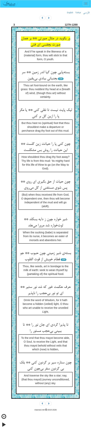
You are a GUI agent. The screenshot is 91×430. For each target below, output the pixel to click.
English (70, 12)
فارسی (86, 12)
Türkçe (78, 12)
